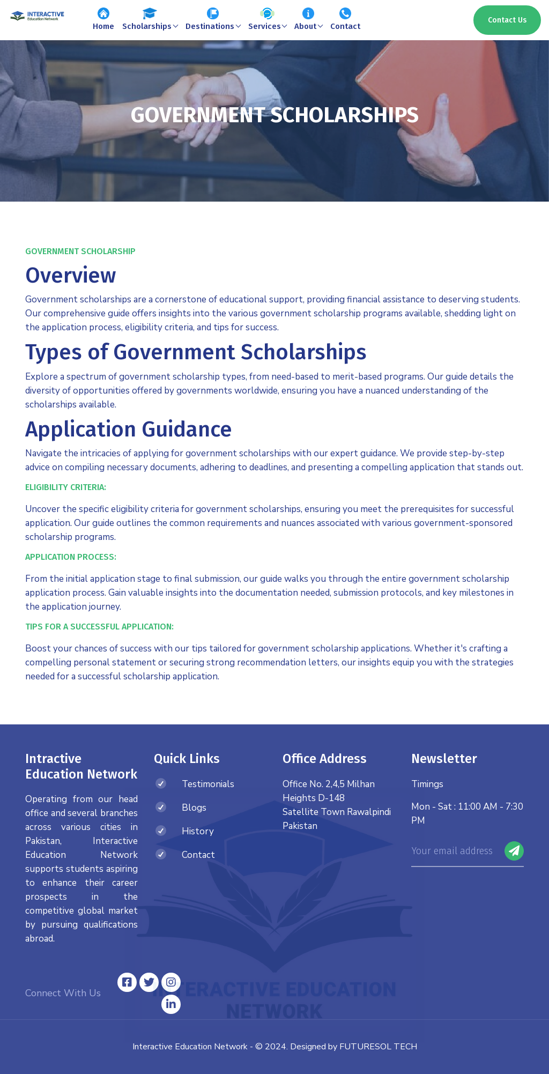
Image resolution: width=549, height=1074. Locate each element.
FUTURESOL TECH (378, 1047)
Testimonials (208, 784)
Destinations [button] (213, 19)
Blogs (194, 808)
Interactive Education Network (190, 1047)
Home (103, 19)
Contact (345, 19)
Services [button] (267, 19)
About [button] (308, 19)
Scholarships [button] (149, 19)
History (198, 831)
